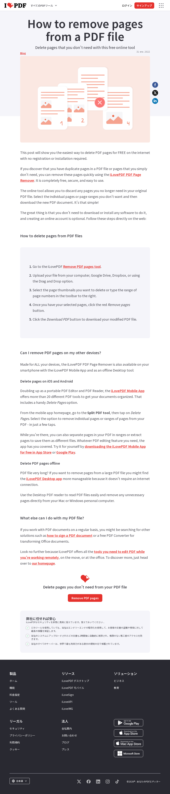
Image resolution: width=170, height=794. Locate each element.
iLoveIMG (67, 708)
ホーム (13, 681)
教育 (116, 688)
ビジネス (119, 681)
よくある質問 (17, 708)
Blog (23, 53)
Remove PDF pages (85, 598)
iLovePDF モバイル (73, 688)
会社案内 (67, 728)
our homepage (43, 563)
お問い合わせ (69, 735)
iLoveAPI (67, 701)
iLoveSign (68, 695)
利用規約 (15, 742)
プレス (65, 749)
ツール (13, 701)
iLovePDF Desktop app (44, 478)
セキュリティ (17, 728)
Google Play (65, 452)
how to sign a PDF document (69, 535)
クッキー (15, 749)
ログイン (127, 5)
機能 (12, 688)
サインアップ (144, 5)
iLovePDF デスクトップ (75, 681)
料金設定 (15, 695)
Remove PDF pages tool (82, 266)
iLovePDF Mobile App (128, 390)
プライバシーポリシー (22, 735)
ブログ (65, 742)
